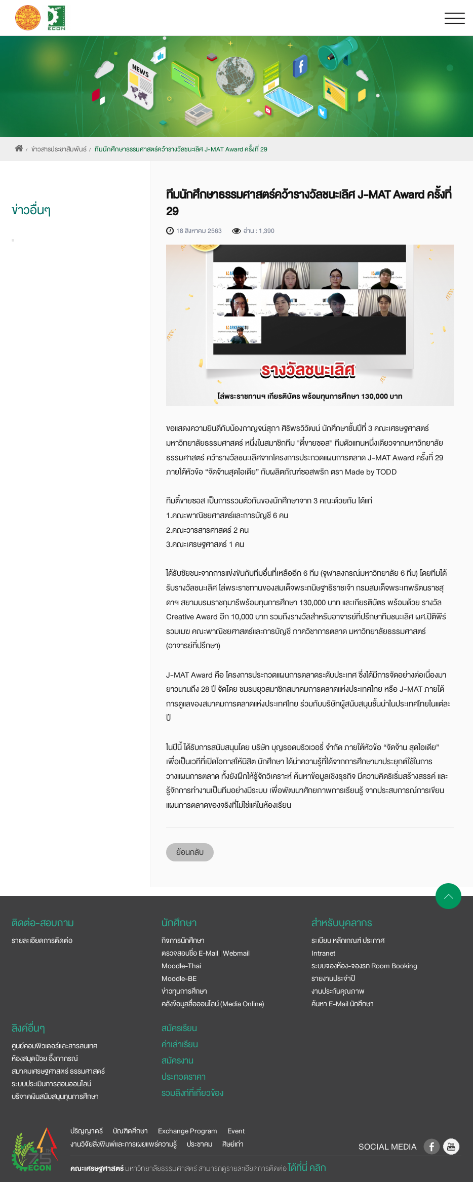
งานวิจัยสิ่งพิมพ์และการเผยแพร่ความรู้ (123, 1144)
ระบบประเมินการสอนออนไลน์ (51, 1084)
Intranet (323, 953)
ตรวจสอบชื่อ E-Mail (190, 953)
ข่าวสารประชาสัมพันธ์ (59, 149)
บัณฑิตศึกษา (130, 1131)
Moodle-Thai (181, 966)
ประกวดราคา (184, 1077)
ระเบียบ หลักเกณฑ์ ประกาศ (347, 940)
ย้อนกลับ (190, 852)
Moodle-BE (179, 978)
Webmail (236, 953)
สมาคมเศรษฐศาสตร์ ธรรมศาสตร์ (58, 1071)
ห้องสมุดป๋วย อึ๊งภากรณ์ (45, 1058)
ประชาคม (199, 1144)
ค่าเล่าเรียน (180, 1044)
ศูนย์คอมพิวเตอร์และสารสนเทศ (54, 1046)
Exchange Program (187, 1131)
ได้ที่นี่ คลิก (307, 1168)
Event (236, 1131)
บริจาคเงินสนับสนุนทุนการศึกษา (55, 1096)
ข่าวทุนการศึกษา (184, 991)
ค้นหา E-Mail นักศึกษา (342, 1004)
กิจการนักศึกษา (183, 940)
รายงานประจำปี (333, 978)
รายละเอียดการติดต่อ (42, 940)
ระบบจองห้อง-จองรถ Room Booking (364, 966)
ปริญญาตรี (86, 1131)
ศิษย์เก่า (233, 1144)
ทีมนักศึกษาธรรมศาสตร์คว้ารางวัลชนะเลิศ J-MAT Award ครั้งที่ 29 (181, 149)
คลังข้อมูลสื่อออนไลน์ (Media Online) (213, 1004)
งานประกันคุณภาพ (338, 991)
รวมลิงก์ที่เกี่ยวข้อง (192, 1093)
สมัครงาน (177, 1060)
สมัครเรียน (179, 1028)
